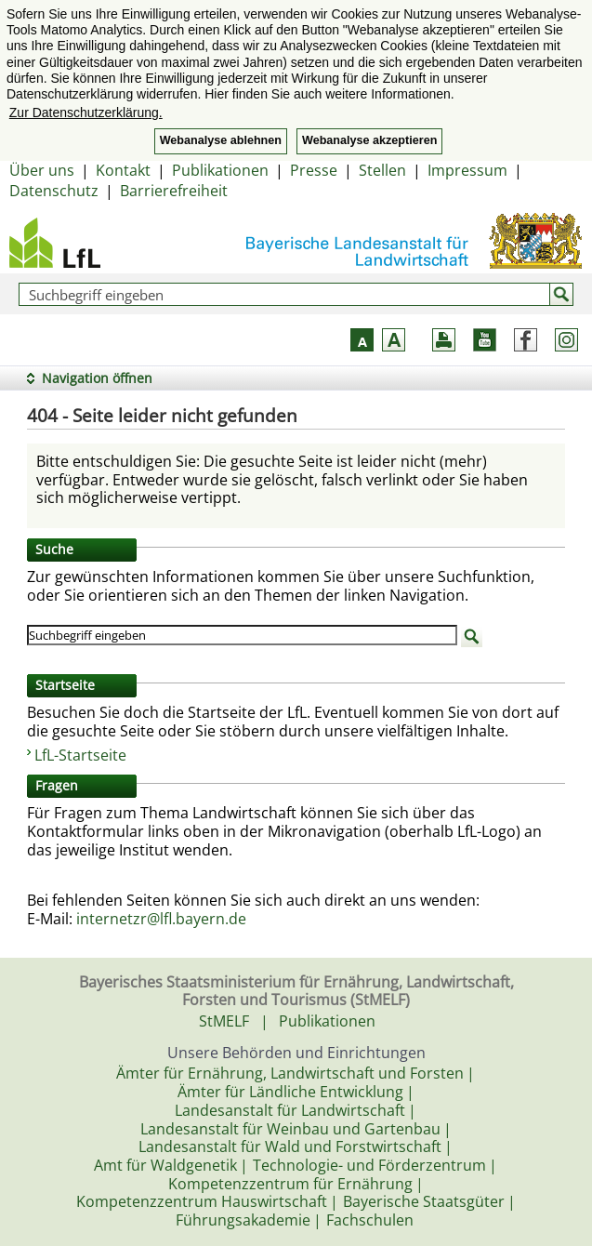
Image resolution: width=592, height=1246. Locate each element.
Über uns (41, 170)
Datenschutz (54, 190)
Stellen (382, 170)
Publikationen (220, 170)
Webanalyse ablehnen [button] (221, 140)
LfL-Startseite (80, 755)
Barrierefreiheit (174, 190)
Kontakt (123, 170)
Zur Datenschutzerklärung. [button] (86, 112)
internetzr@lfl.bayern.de (161, 918)
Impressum (467, 170)
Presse (313, 170)
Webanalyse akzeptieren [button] (369, 140)
